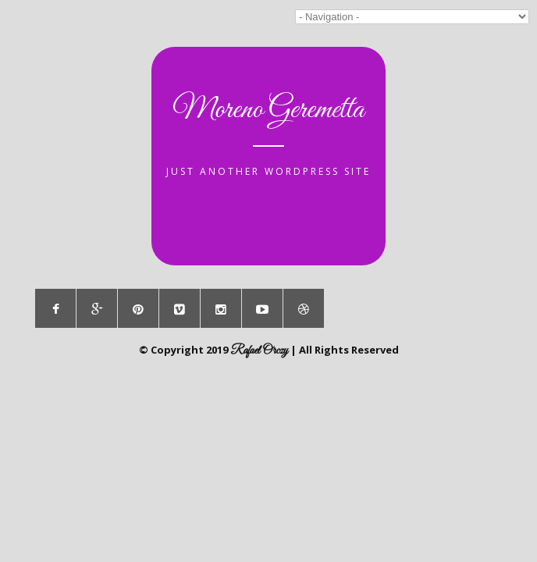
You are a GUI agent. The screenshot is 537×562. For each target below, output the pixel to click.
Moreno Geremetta (268, 110)
